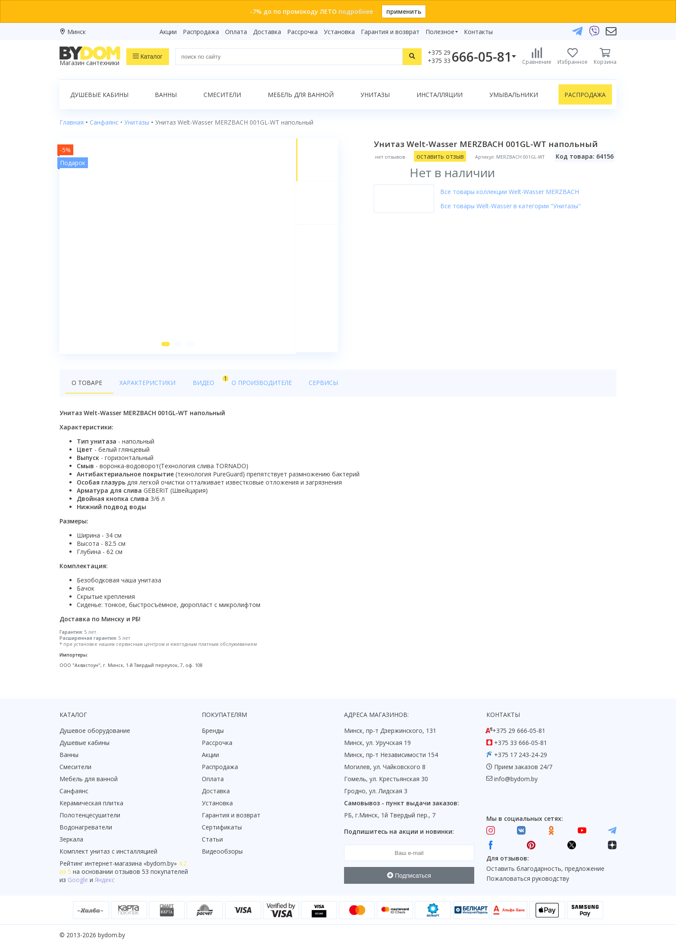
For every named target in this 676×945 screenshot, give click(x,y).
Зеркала (71, 839)
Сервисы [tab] (303, 384)
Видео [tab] (196, 382)
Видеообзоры (222, 852)
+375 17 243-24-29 (520, 755)
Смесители (222, 95)
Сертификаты (222, 827)
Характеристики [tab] (142, 384)
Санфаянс (73, 791)
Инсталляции (439, 95)
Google (78, 880)
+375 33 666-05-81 (520, 743)
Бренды (213, 731)
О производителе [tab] (246, 384)
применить (403, 11)
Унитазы (375, 95)
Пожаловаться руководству (527, 879)
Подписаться (409, 875)
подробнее (355, 11)
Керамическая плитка (91, 803)
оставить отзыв (440, 156)
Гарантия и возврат (390, 32)
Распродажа (201, 32)
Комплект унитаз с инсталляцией (108, 852)
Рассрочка (302, 32)
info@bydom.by (516, 779)
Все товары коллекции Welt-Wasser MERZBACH (510, 192)
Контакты (478, 32)
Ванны (166, 95)
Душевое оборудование (94, 731)
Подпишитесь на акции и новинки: (399, 832)
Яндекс (105, 880)
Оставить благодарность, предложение (545, 868)
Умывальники (513, 95)
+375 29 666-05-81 (518, 731)
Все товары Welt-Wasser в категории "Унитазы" (511, 206)
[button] (165, 346)
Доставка (267, 32)
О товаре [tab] (87, 384)
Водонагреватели (85, 827)
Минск (76, 32)
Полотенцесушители (89, 815)
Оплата (236, 32)
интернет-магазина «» (131, 864)
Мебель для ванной (301, 95)
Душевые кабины (99, 95)
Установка (339, 32)
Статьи (212, 839)
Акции (168, 32)
